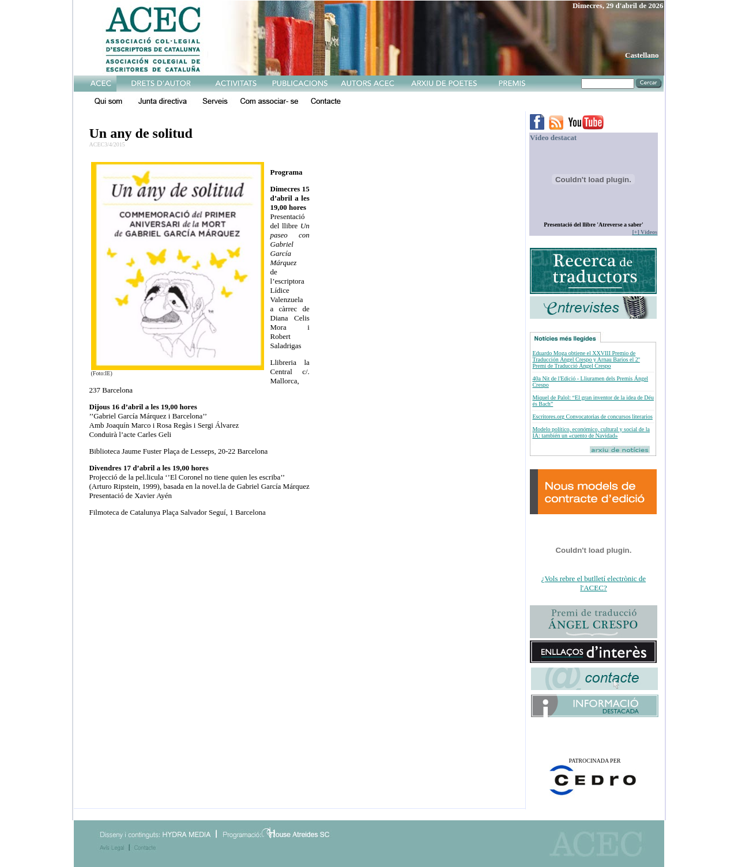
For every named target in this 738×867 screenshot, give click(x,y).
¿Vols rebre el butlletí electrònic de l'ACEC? (593, 583)
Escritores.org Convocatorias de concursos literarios (592, 416)
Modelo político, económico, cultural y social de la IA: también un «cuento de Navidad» (591, 432)
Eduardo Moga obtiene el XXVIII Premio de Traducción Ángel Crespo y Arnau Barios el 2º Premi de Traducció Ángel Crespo (585, 359)
